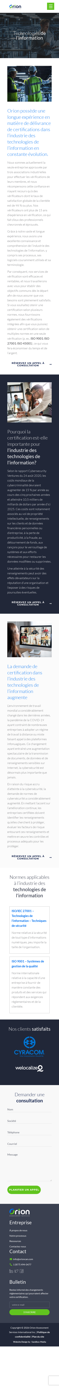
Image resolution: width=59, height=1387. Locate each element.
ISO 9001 (37, 338)
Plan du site (38, 1336)
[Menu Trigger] (50, 6)
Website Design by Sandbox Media (29, 1342)
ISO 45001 (24, 343)
